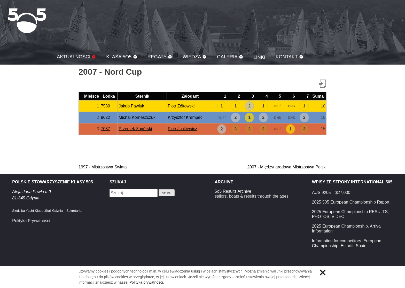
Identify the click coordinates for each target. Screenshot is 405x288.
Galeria (227, 56)
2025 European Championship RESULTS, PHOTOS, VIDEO (350, 214)
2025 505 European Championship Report (351, 202)
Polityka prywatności (146, 282)
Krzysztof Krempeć (185, 117)
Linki (259, 57)
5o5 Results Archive (233, 191)
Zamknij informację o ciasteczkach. (322, 272)
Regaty (157, 56)
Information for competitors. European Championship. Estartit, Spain (346, 243)
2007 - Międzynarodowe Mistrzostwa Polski (286, 167)
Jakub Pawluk (131, 106)
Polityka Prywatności (31, 221)
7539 (105, 106)
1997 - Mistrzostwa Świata (103, 167)
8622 (105, 117)
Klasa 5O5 (27, 20)
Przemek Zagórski (135, 129)
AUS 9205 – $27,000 (331, 192)
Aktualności (73, 56)
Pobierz (322, 84)
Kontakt (287, 56)
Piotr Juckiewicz (182, 129)
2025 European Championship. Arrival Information (347, 228)
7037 (105, 129)
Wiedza (192, 56)
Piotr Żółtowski (181, 106)
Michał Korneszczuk (137, 117)
